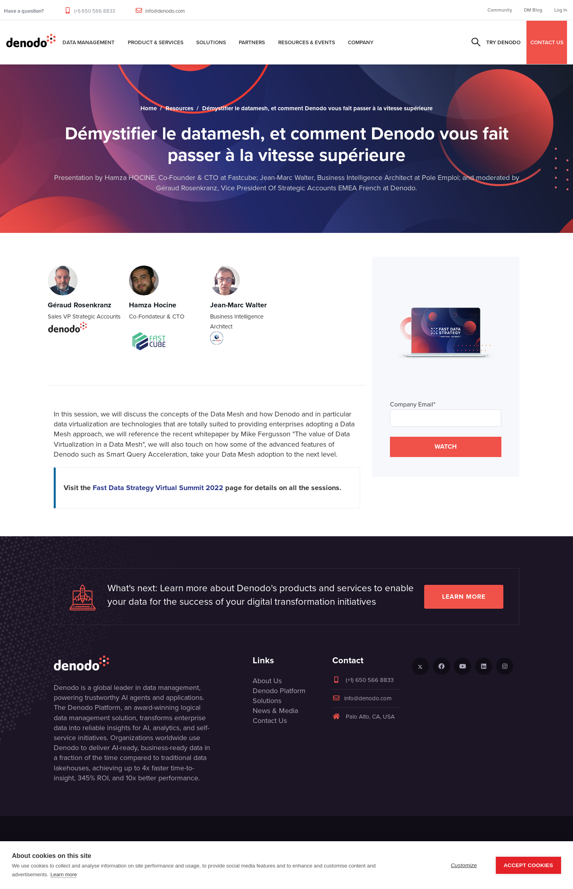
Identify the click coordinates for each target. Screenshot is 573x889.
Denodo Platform (279, 691)
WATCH (446, 446)
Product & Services (155, 42)
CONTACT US (546, 42)
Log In (560, 10)
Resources (179, 108)
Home (148, 108)
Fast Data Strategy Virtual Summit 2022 (158, 488)
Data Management (88, 42)
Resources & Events (306, 42)
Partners (252, 42)
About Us (267, 681)
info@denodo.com (165, 11)
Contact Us (270, 720)
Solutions (211, 42)
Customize (464, 865)
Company (361, 42)
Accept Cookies (528, 865)
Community (499, 10)
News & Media (275, 710)
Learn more (463, 596)
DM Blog (533, 10)
